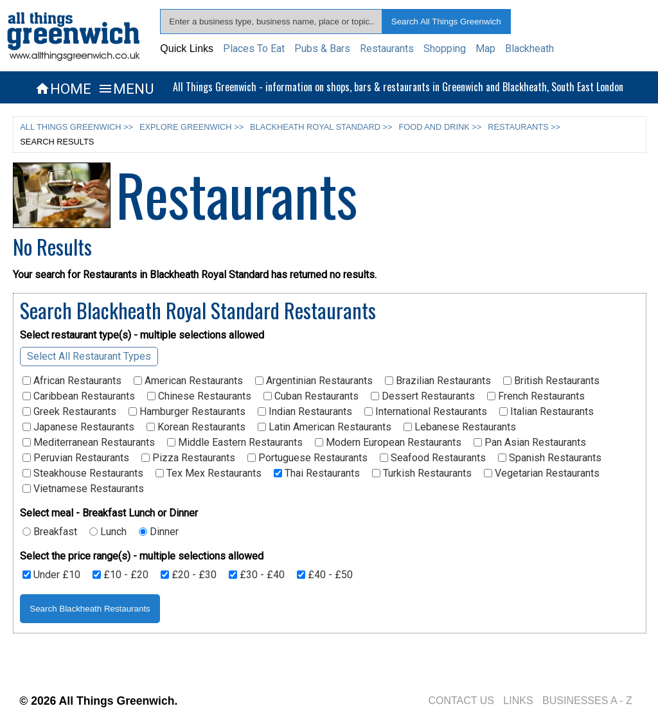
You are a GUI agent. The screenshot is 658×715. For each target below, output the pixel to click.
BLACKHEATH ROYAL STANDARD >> (321, 127)
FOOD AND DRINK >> (440, 127)
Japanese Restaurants (78, 427)
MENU (126, 88)
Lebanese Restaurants (460, 427)
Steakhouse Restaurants (82, 473)
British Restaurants (551, 381)
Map (485, 48)
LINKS (518, 700)
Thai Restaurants (317, 473)
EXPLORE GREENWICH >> (191, 127)
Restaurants (387, 48)
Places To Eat (254, 48)
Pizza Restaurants (188, 458)
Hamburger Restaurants (187, 412)
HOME (63, 88)
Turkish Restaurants (422, 473)
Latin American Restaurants (324, 427)
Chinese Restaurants (199, 396)
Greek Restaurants (69, 412)
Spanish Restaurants (549, 458)
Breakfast (49, 532)
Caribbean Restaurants (78, 396)
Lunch (108, 532)
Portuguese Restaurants (307, 458)
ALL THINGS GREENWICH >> (76, 127)
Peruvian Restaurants (75, 458)
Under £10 (51, 575)
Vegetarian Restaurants (542, 473)
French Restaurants (536, 396)
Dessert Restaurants (423, 396)
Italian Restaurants (546, 412)
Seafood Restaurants (433, 458)
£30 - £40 (257, 575)
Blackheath (529, 48)
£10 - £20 (120, 575)
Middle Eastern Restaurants (235, 442)
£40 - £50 (325, 575)
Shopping (444, 48)
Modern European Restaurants (388, 442)
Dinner (159, 532)
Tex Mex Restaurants (209, 473)
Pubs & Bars (322, 48)
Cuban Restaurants (311, 396)
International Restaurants (425, 412)
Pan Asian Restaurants (530, 442)
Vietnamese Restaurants (83, 489)
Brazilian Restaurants (438, 381)
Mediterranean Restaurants (88, 442)
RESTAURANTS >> (524, 127)
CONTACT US (461, 700)
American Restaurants (188, 381)
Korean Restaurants (196, 427)
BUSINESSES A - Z (587, 700)
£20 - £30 (189, 575)
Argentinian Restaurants (314, 381)
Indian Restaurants (305, 412)
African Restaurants (71, 381)
